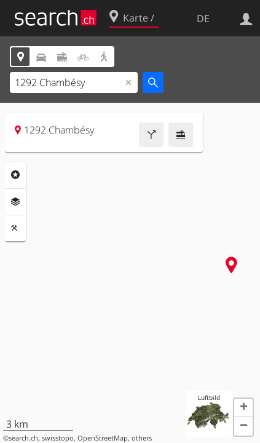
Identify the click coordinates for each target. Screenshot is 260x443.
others (142, 438)
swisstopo (58, 438)
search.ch (23, 438)
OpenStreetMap (102, 438)
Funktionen (15, 228)
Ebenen (15, 202)
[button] (243, 408)
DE (203, 18)
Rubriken (15, 175)
